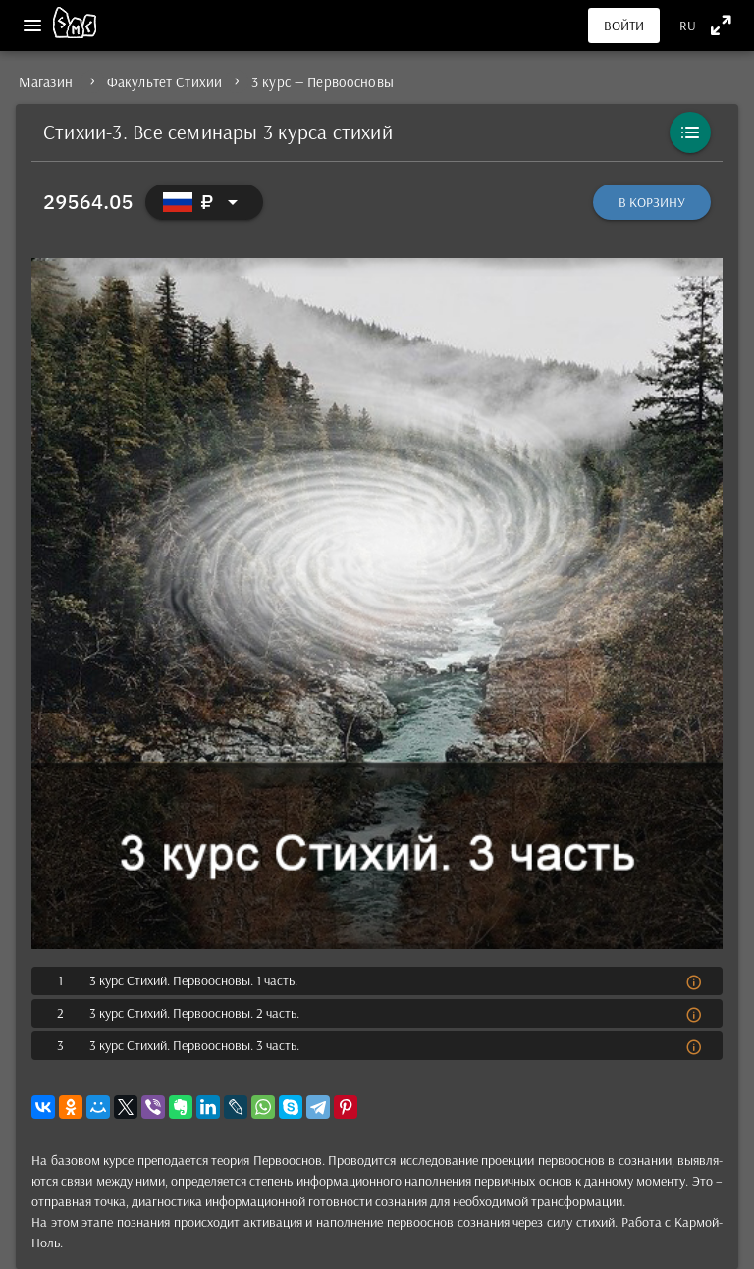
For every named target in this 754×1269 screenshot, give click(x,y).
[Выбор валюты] (204, 202)
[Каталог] (690, 132)
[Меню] (32, 25)
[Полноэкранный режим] (721, 25)
